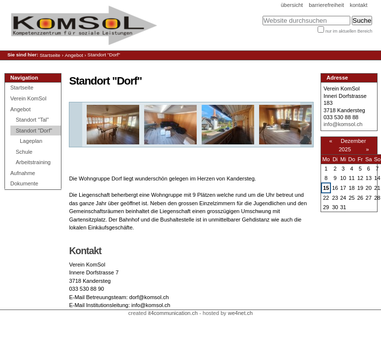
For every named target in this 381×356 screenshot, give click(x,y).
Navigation (24, 78)
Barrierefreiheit (326, 5)
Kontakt (359, 5)
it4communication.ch (173, 313)
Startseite (50, 55)
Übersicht (292, 5)
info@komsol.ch (343, 124)
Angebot (74, 55)
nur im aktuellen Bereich (349, 31)
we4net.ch (240, 313)
